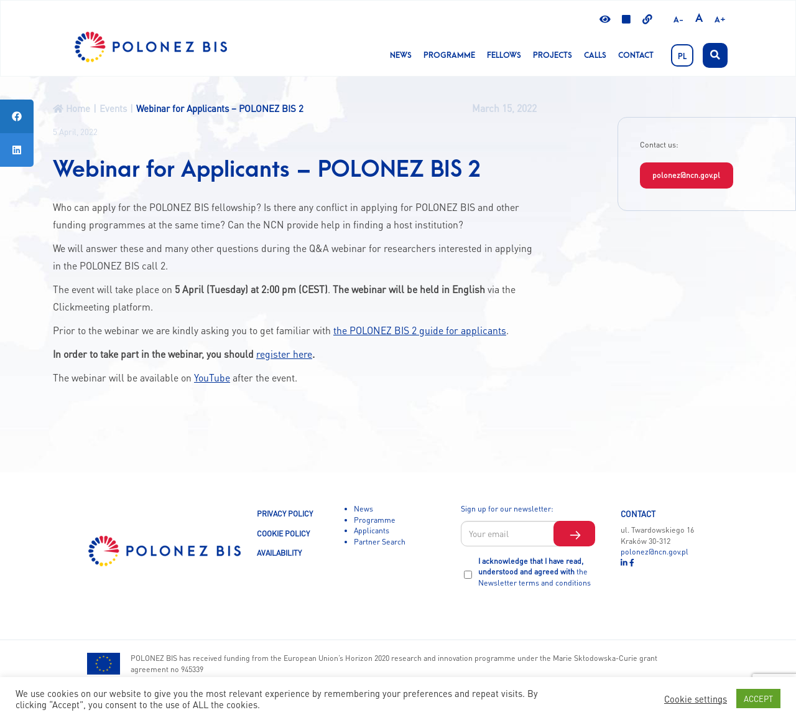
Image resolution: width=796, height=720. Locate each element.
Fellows (504, 55)
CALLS (595, 55)
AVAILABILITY (279, 553)
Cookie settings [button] (695, 698)
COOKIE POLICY (283, 533)
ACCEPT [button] (758, 698)
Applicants (371, 530)
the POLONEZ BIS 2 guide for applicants (419, 330)
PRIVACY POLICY (285, 513)
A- (678, 20)
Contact (636, 55)
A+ (720, 20)
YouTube (212, 378)
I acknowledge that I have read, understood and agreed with (534, 571)
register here (284, 354)
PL (682, 56)
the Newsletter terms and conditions (534, 576)
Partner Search (379, 541)
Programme (449, 55)
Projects (552, 55)
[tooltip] (17, 116)
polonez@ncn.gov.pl (686, 175)
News (401, 55)
